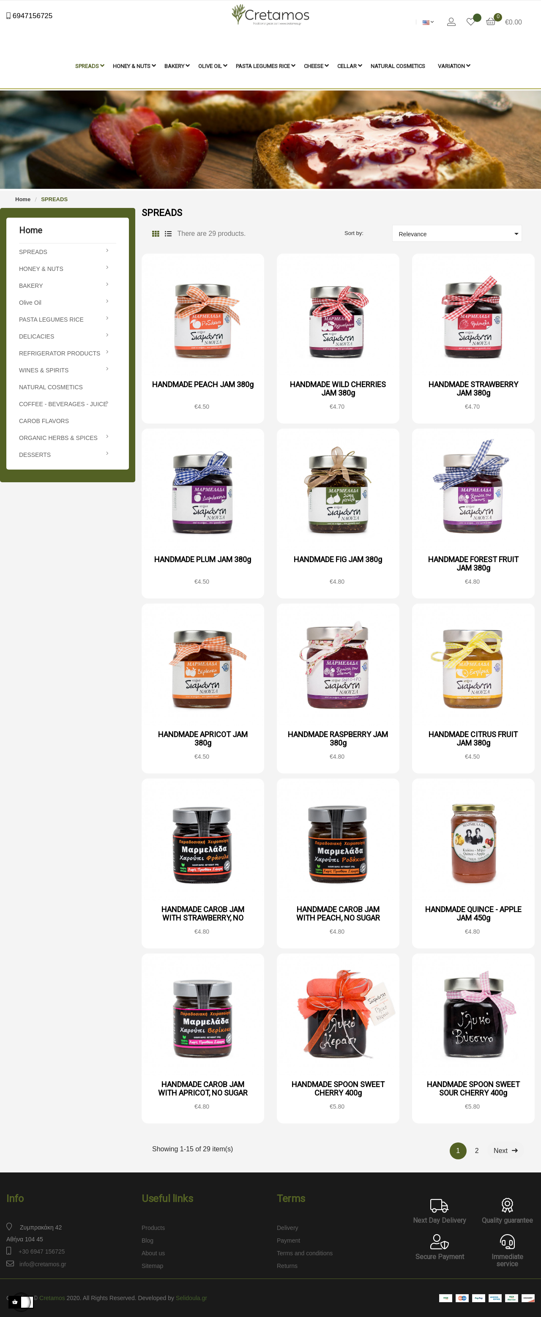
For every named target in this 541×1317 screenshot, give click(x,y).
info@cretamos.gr (42, 1263)
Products (153, 1227)
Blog (147, 1239)
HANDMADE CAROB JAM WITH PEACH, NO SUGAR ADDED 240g (338, 917)
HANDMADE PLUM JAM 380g (202, 558)
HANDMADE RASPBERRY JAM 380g (338, 737)
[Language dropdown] (428, 22)
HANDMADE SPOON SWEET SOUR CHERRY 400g (473, 1087)
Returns (287, 1265)
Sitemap (152, 1265)
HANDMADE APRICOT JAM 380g (203, 737)
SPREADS (33, 251)
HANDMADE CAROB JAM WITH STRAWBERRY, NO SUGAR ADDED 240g (202, 917)
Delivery (287, 1227)
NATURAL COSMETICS (51, 386)
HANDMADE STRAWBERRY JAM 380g (473, 387)
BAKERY (31, 284)
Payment (288, 1239)
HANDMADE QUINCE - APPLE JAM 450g (473, 912)
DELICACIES (36, 335)
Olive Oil (30, 301)
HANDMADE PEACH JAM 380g (203, 383)
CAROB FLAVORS (44, 420)
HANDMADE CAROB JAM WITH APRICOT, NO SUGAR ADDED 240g (203, 1092)
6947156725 (31, 16)
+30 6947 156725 (42, 1250)
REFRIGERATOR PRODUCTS (59, 352)
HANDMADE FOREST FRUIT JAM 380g (473, 562)
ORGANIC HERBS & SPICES (58, 437)
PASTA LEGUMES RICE (51, 318)
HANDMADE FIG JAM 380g (338, 558)
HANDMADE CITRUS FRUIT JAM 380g (473, 737)
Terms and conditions (305, 1252)
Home (30, 229)
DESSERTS (35, 454)
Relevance (460, 233)
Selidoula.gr (191, 1297)
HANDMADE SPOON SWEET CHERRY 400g (338, 1087)
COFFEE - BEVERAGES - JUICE (63, 403)
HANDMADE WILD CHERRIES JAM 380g (338, 387)
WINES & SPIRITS (43, 369)
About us (153, 1252)
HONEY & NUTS (41, 268)
